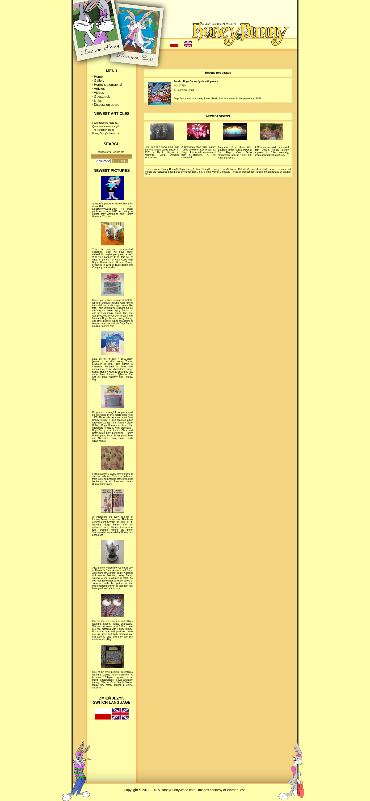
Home (98, 76)
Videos (99, 92)
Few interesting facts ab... (105, 123)
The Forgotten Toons (103, 130)
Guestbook (102, 96)
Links (98, 100)
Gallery (99, 80)
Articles (99, 88)
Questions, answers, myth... (106, 126)
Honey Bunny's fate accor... (106, 133)
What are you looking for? (111, 152)
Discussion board (106, 104)
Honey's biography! (108, 84)
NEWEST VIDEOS (218, 116)
